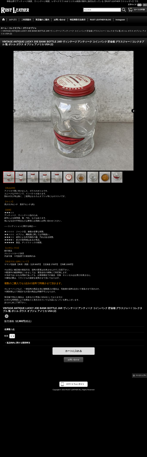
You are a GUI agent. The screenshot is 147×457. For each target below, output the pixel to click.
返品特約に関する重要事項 (18, 343)
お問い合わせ (73, 360)
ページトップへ (141, 375)
